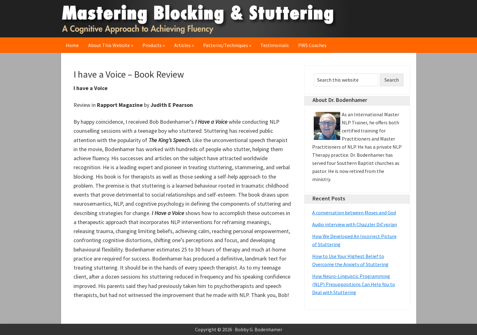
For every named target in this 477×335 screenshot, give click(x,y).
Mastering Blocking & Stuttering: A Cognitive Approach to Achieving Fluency (201, 18)
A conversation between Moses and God (354, 212)
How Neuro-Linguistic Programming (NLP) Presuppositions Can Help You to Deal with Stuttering (353, 284)
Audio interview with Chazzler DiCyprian (354, 224)
